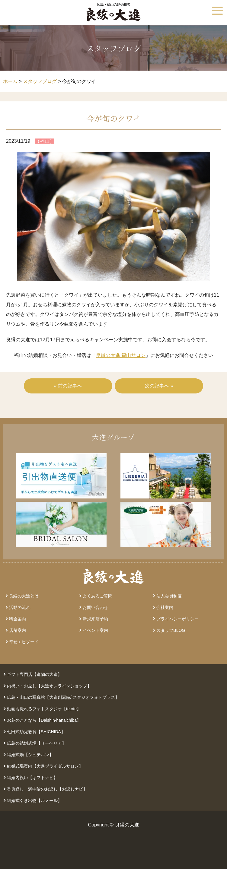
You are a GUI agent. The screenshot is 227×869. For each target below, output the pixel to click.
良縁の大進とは (24, 596)
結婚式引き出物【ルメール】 (34, 800)
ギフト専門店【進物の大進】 (34, 674)
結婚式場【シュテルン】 (30, 754)
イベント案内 (95, 630)
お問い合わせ (95, 607)
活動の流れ (19, 607)
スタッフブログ (40, 81)
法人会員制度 (169, 596)
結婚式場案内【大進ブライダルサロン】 (45, 766)
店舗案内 (17, 630)
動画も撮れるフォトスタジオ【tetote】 (44, 708)
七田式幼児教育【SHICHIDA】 (36, 731)
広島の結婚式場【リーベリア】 (36, 743)
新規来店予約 (95, 618)
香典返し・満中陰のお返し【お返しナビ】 (47, 789)
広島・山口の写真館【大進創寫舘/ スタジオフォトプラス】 (63, 697)
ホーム (10, 81)
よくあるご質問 (97, 596)
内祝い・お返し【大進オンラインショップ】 (49, 685)
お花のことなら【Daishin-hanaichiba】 (44, 720)
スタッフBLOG (170, 630)
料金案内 (17, 618)
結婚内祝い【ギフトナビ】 (32, 777)
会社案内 (164, 607)
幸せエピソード (24, 641)
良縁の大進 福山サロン (120, 355)
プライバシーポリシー (177, 618)
